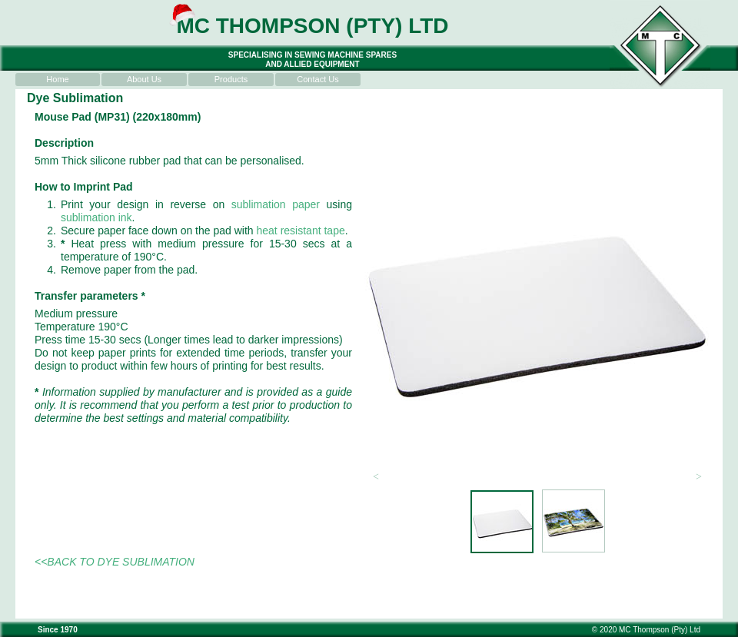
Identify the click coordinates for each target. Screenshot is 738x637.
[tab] (502, 521)
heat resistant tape (301, 230)
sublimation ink (96, 217)
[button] (375, 477)
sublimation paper (275, 204)
